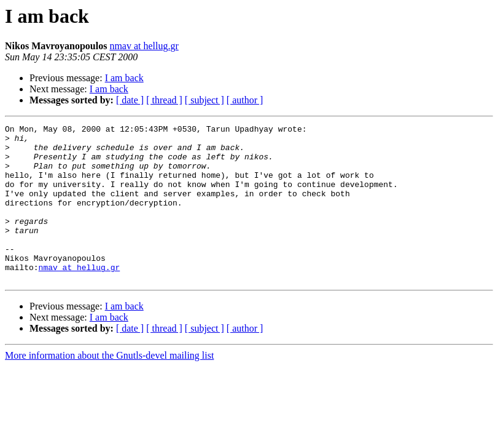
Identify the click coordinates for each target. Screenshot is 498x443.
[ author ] (245, 100)
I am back (124, 78)
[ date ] (130, 100)
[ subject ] (204, 100)
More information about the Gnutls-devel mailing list (109, 386)
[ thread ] (164, 100)
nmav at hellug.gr (143, 46)
